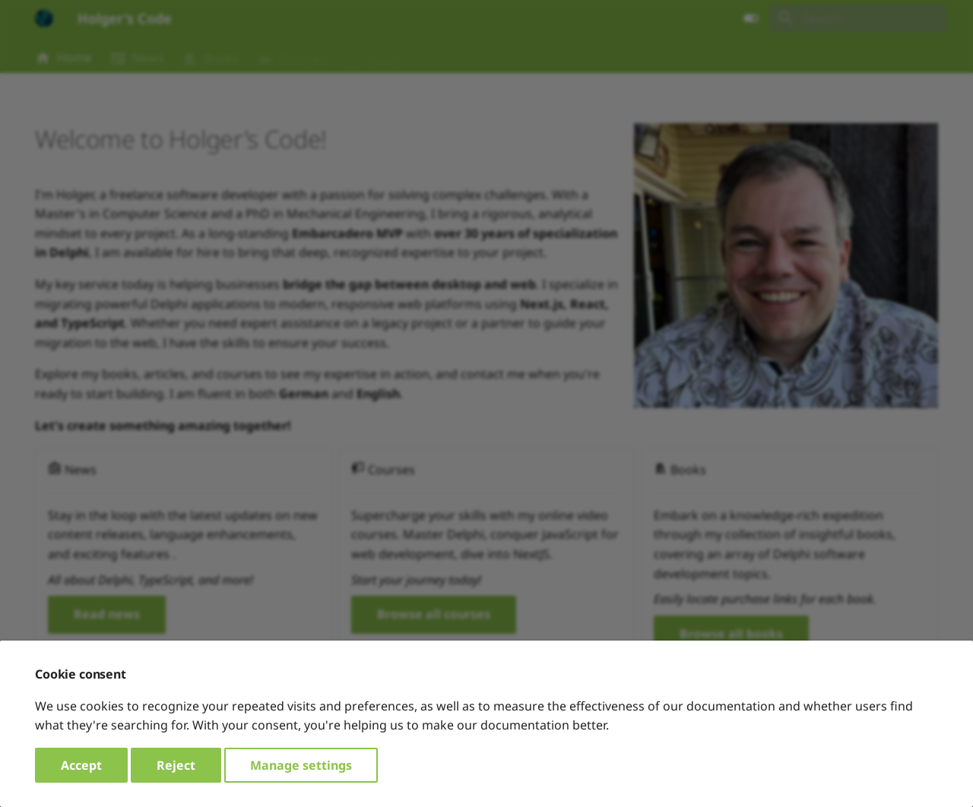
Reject (176, 765)
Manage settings (301, 765)
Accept (81, 765)
